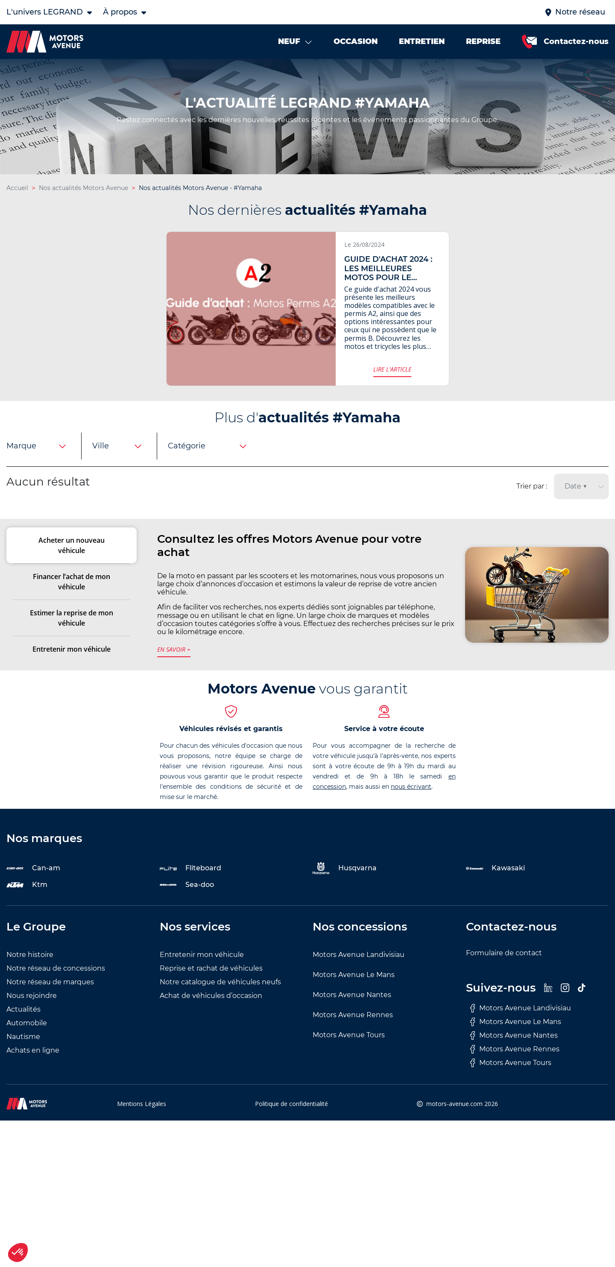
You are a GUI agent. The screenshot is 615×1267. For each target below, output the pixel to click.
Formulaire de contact (504, 965)
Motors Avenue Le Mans (354, 987)
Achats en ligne (32, 1063)
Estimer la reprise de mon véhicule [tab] (71, 631)
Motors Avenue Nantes (352, 1007)
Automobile (26, 1035)
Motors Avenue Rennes (353, 1027)
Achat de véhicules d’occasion (211, 1008)
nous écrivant (411, 799)
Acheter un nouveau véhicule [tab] (71, 558)
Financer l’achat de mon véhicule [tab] (71, 594)
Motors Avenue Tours (349, 1047)
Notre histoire (29, 967)
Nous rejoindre (31, 1008)
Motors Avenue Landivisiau (358, 967)
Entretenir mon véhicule (202, 967)
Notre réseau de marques (50, 994)
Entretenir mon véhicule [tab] (71, 662)
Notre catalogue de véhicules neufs (220, 994)
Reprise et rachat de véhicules (211, 981)
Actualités (23, 1022)
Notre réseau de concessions (55, 981)
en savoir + (173, 662)
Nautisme (23, 1049)
